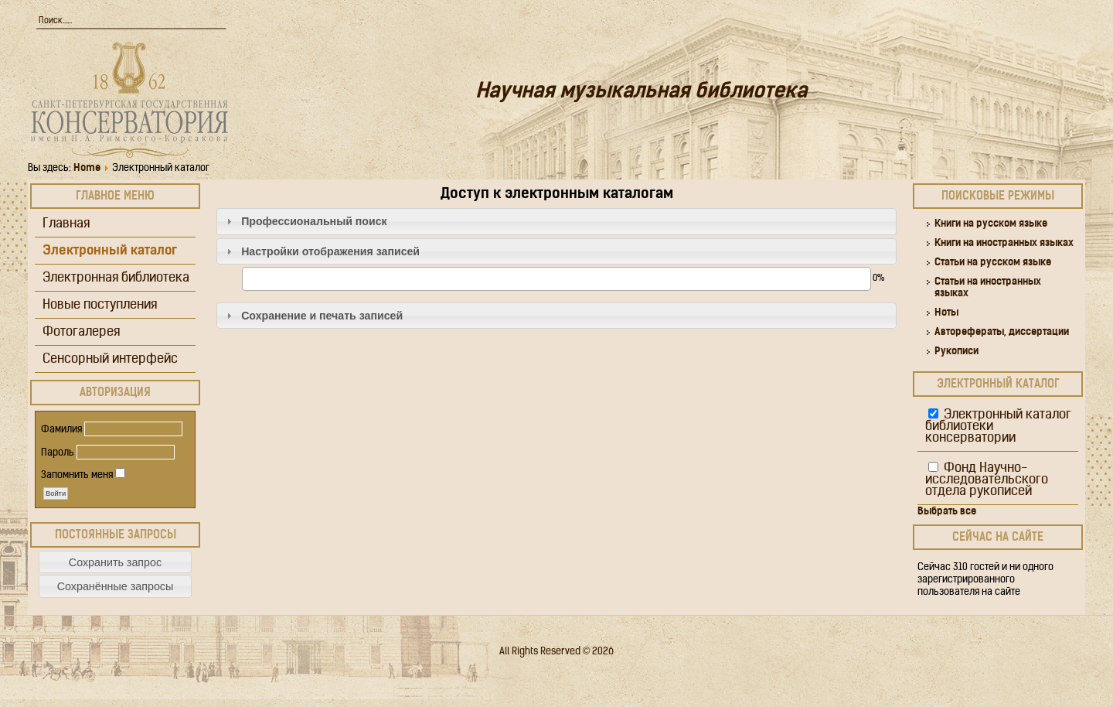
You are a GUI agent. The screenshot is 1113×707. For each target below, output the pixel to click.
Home (86, 168)
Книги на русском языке (990, 224)
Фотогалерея (81, 332)
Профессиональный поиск (314, 221)
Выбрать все (946, 512)
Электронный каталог (110, 251)
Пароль (57, 453)
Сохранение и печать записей (322, 315)
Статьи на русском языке (992, 263)
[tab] (556, 221)
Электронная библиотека (116, 278)
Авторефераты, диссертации (1001, 332)
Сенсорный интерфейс (110, 359)
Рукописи (956, 352)
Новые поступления (100, 305)
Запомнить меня (77, 475)
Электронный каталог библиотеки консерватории (998, 426)
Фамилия (61, 430)
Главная (66, 224)
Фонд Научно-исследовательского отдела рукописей (986, 480)
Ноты (946, 313)
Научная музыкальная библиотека (641, 92)
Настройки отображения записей (330, 251)
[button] (115, 562)
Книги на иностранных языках (1004, 243)
